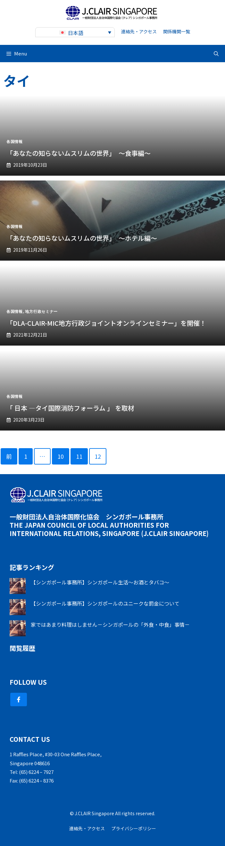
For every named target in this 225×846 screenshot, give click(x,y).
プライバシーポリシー (133, 828)
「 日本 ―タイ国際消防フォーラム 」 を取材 (70, 408)
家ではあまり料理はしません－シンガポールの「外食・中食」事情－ (110, 624)
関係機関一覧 (176, 31)
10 (60, 456)
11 (79, 456)
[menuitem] (75, 32)
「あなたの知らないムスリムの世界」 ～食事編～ (78, 153)
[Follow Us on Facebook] (18, 699)
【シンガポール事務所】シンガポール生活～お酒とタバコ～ (100, 582)
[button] (216, 53)
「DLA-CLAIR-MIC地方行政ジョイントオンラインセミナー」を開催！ (106, 323)
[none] (75, 32)
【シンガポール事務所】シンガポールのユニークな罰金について (105, 603)
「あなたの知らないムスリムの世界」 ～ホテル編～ (81, 238)
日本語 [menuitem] (75, 33)
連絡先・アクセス (139, 31)
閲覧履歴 (22, 648)
